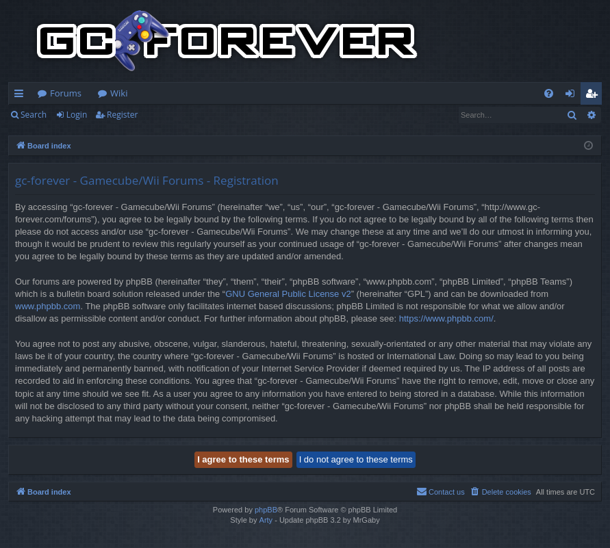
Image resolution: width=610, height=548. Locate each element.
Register (122, 114)
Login (76, 114)
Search (34, 114)
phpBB (266, 510)
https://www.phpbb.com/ (446, 318)
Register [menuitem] (594, 96)
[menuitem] (548, 93)
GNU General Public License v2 (288, 294)
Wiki (118, 93)
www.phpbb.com (47, 306)
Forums (65, 93)
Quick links (21, 96)
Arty (266, 520)
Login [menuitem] (573, 96)
